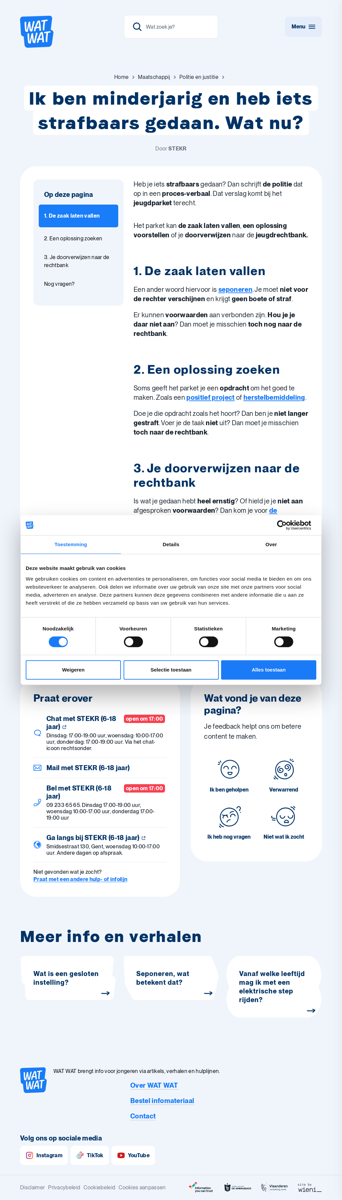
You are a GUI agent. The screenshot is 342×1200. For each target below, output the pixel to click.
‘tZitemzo (149, 584)
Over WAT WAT (154, 1085)
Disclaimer (32, 1187)
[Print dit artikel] (158, 647)
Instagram (43, 1155)
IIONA (171, 624)
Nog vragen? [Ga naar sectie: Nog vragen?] (59, 284)
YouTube (133, 1155)
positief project (210, 397)
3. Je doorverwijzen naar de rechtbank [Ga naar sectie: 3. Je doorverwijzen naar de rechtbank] (77, 261)
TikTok (90, 1155)
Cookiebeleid (99, 1187)
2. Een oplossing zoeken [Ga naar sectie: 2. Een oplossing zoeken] (73, 238)
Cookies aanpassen (142, 1187)
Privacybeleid (64, 1187)
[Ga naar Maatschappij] (154, 77)
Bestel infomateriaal (162, 1101)
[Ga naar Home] (121, 77)
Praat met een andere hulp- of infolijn (80, 879)
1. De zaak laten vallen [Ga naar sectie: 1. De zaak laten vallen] (72, 216)
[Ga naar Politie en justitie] (198, 77)
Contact (143, 1116)
